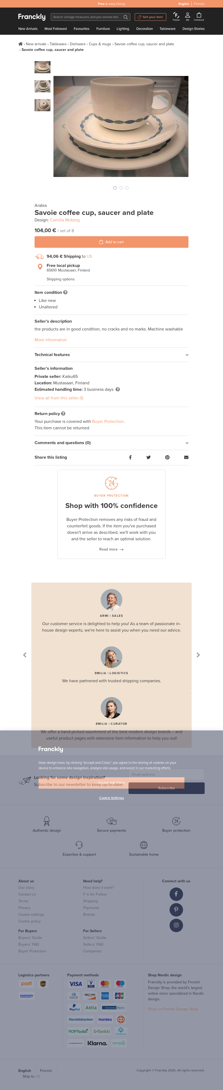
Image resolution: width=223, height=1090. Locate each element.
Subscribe (166, 788)
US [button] (89, 256)
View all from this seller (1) (59, 398)
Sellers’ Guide (94, 937)
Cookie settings (31, 914)
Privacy (24, 908)
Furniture (103, 29)
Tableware (167, 29)
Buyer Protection (108, 421)
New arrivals (36, 44)
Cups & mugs (100, 44)
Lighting (123, 29)
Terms (23, 901)
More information (51, 340)
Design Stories (194, 29)
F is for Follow (95, 894)
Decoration (144, 29)
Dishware (78, 44)
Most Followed (56, 29)
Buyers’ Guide (30, 937)
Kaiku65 (70, 376)
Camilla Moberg (65, 220)
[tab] (111, 355)
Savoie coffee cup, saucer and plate (144, 44)
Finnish (199, 4)
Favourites (81, 29)
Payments (91, 908)
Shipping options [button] (61, 279)
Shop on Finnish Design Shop (173, 1009)
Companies (92, 951)
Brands (89, 914)
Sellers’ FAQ (93, 944)
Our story (26, 887)
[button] (63, 126)
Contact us (27, 894)
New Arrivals (28, 29)
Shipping (90, 901)
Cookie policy (29, 921)
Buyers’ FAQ (28, 944)
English (183, 4)
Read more (108, 549)
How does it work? (98, 887)
